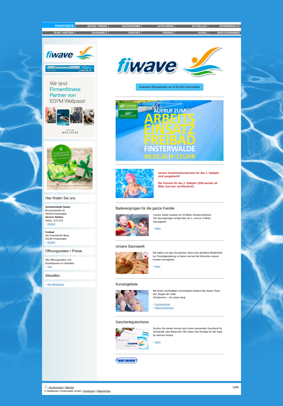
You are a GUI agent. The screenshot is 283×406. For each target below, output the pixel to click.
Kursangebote (162, 304)
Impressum (89, 391)
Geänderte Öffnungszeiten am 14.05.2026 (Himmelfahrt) (169, 87)
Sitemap (69, 387)
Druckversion (54, 387)
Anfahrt (51, 224)
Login (236, 386)
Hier (50, 266)
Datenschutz (104, 391)
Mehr (158, 228)
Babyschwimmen (164, 307)
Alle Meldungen (56, 284)
